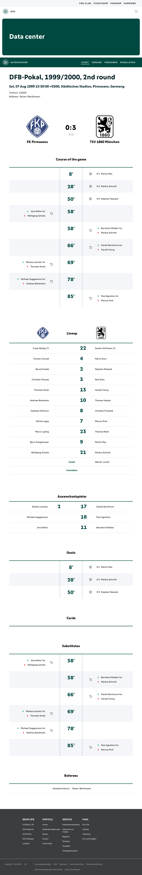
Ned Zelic (100, 380)
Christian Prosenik (104, 411)
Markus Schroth (109, 186)
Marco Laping (42, 432)
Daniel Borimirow (110, 245)
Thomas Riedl (102, 432)
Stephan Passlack (109, 199)
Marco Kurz (100, 359)
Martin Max (106, 174)
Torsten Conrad (41, 359)
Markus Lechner (34, 262)
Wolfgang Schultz (36, 216)
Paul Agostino (108, 296)
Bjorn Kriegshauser (39, 442)
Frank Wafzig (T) (41, 348)
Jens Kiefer (36, 211)
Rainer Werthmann (30, 96)
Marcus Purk (107, 300)
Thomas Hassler (103, 400)
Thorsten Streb (37, 267)
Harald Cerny (108, 250)
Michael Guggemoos (31, 279)
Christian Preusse (40, 380)
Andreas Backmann (35, 283)
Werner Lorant (102, 462)
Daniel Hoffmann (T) (105, 348)
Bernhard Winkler (110, 228)
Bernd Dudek (42, 369)
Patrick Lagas (42, 421)
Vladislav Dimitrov (40, 411)
